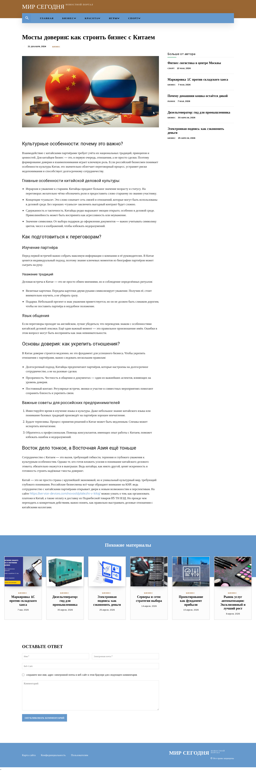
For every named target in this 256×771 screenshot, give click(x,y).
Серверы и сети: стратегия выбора (149, 599)
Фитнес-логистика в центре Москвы (194, 63)
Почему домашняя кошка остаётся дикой (197, 96)
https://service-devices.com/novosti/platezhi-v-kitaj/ (65, 493)
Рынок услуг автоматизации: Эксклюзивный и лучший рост (233, 602)
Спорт (170, 68)
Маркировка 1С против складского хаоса (197, 79)
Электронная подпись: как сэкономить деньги (195, 131)
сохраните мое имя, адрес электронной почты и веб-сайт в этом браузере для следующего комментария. (81, 674)
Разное (171, 101)
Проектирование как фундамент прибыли (191, 600)
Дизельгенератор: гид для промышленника (198, 112)
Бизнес (56, 47)
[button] (27, 18)
